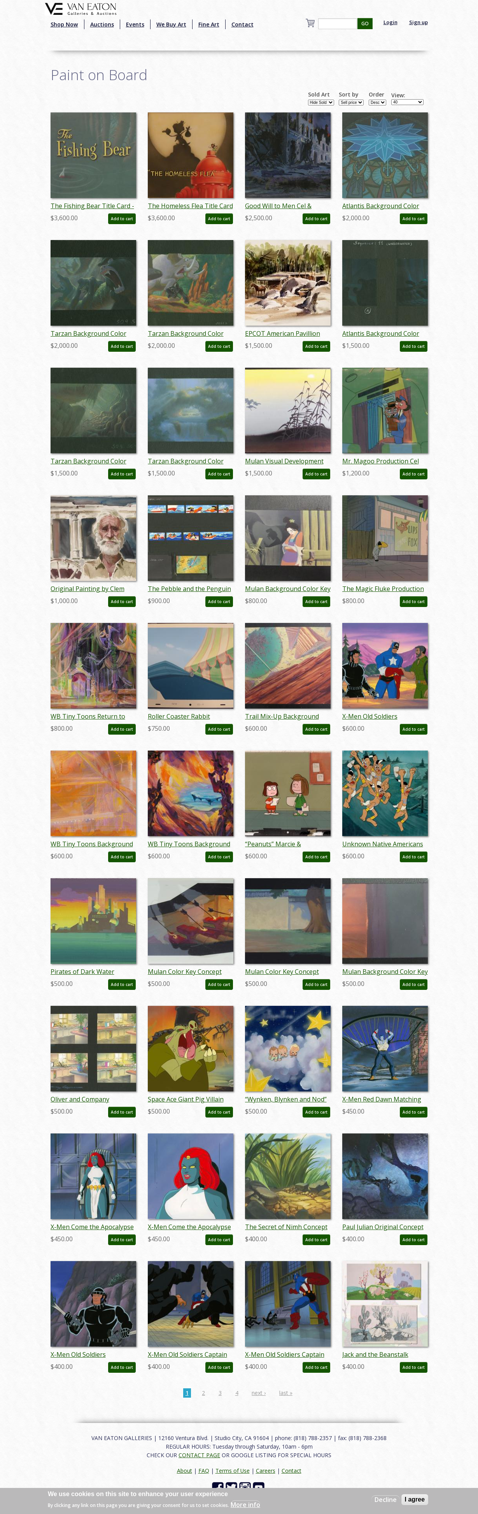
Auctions (102, 24)
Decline (386, 1499)
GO (365, 23)
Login (390, 22)
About (184, 1470)
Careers (265, 1470)
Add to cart (122, 218)
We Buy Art (171, 24)
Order (376, 94)
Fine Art (208, 24)
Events (135, 24)
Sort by (349, 94)
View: (398, 95)
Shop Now (64, 24)
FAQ (203, 1470)
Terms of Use (232, 1470)
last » (285, 1392)
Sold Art (319, 94)
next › (259, 1392)
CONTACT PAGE (199, 1455)
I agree (415, 1499)
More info (245, 1504)
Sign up (418, 22)
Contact (242, 24)
